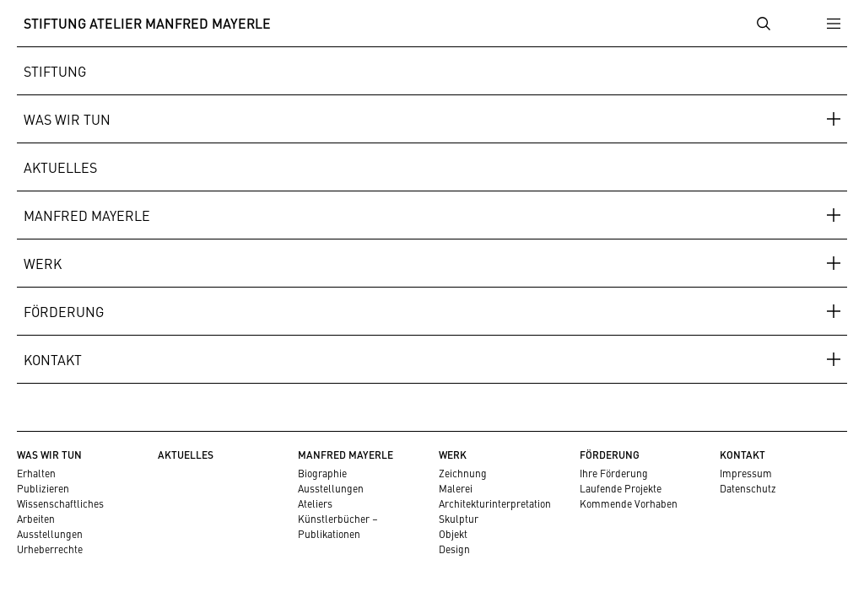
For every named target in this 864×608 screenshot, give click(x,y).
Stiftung (55, 71)
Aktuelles (60, 167)
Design (454, 549)
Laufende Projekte (621, 488)
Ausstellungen (50, 534)
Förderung (64, 311)
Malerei (455, 488)
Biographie (322, 473)
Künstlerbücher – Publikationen (338, 526)
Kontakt (53, 359)
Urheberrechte (50, 549)
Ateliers (315, 503)
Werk (43, 263)
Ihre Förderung (614, 473)
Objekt (453, 534)
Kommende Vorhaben (629, 503)
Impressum (746, 473)
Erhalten (36, 473)
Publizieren (43, 488)
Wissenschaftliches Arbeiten (60, 511)
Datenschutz (748, 488)
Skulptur (458, 518)
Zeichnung (463, 473)
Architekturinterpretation (495, 503)
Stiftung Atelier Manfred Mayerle (147, 23)
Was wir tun (67, 119)
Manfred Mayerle (87, 215)
